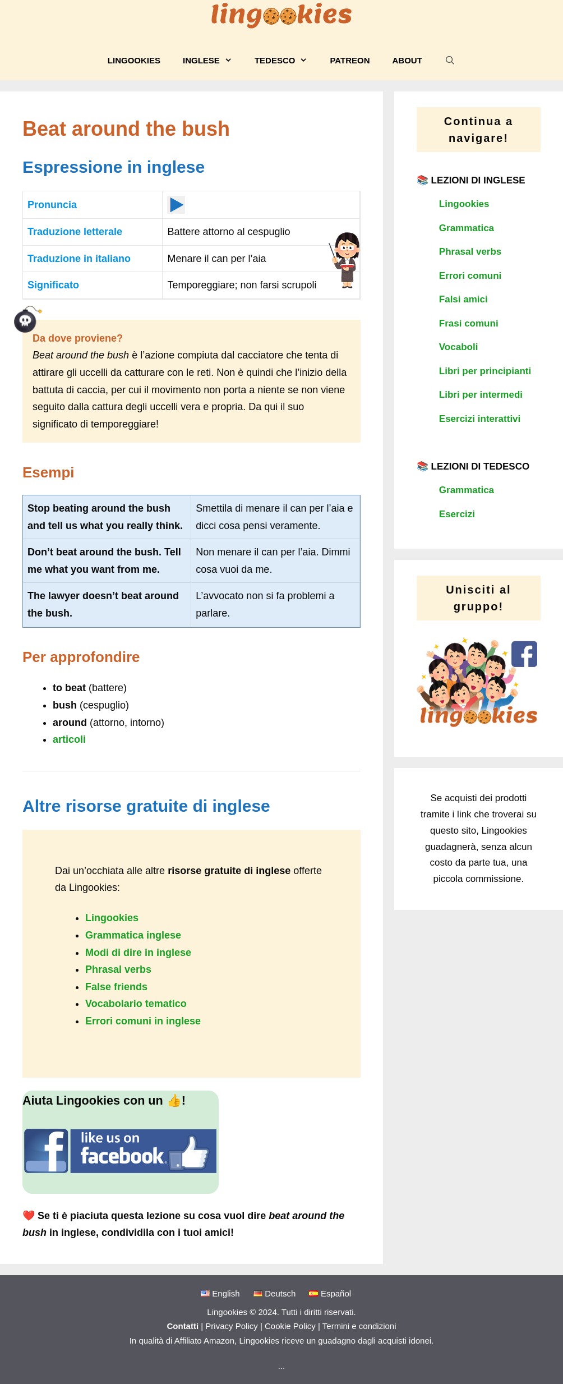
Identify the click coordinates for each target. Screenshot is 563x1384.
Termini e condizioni (359, 1326)
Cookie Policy (290, 1326)
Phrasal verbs (118, 969)
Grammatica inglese (133, 935)
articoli (69, 739)
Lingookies (134, 60)
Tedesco (287, 60)
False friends (116, 986)
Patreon (350, 60)
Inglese (213, 60)
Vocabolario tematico (136, 1003)
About (407, 60)
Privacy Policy (231, 1326)
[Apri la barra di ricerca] (450, 60)
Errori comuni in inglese (143, 1021)
